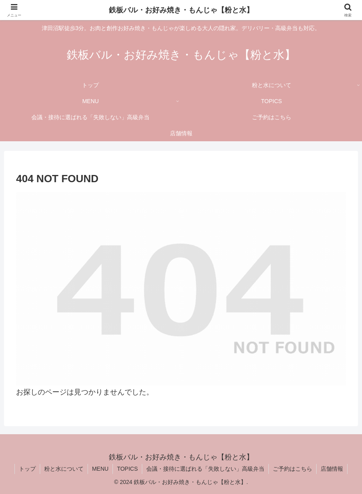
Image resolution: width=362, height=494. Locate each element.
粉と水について (64, 469)
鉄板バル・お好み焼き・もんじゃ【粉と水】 (181, 10)
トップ (27, 469)
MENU (100, 469)
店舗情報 (332, 469)
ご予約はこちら (292, 469)
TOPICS (127, 469)
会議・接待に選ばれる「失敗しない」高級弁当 (205, 469)
